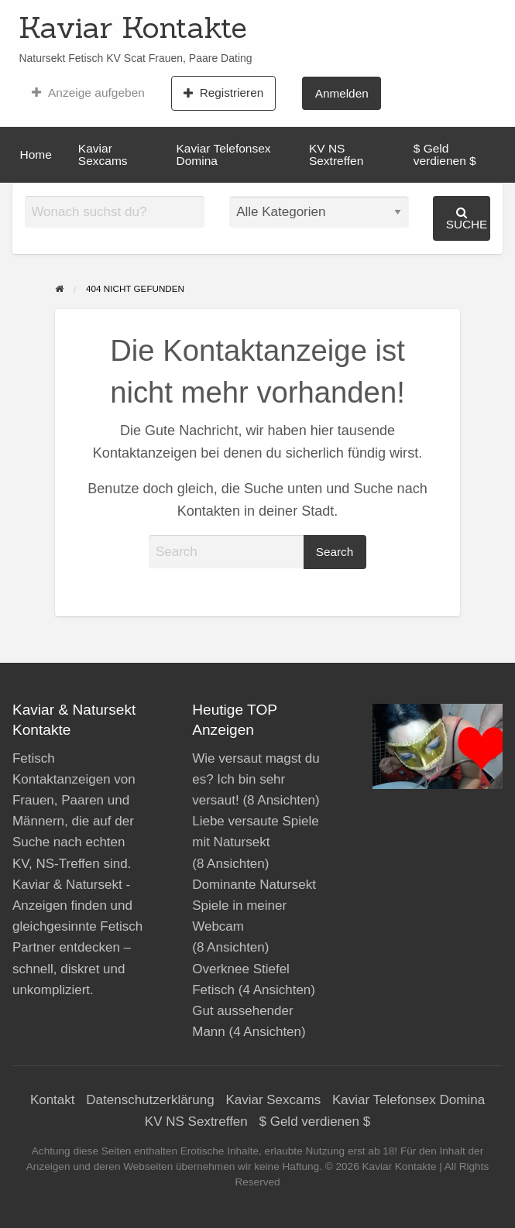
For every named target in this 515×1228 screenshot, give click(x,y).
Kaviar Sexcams (103, 154)
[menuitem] (88, 93)
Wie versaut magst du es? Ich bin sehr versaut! (255, 779)
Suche (467, 219)
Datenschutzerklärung (150, 1100)
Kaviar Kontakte (133, 27)
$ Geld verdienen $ (445, 154)
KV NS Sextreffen (336, 154)
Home (36, 154)
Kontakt (52, 1100)
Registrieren (223, 93)
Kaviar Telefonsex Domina (224, 154)
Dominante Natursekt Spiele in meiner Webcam (254, 905)
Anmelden (342, 93)
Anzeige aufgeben (88, 93)
